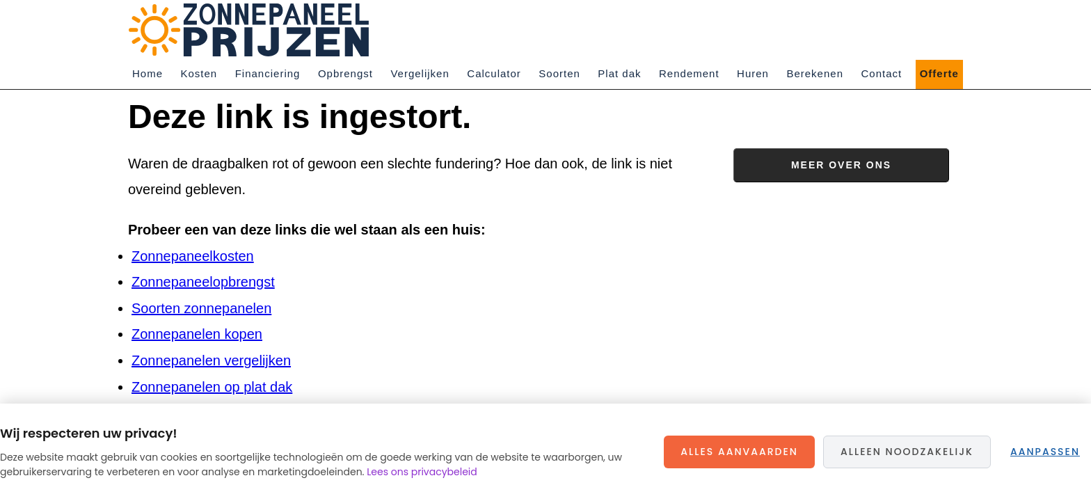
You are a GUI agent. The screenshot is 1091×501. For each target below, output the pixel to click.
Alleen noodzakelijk (907, 452)
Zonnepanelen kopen (197, 334)
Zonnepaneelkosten (193, 256)
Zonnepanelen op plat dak (212, 387)
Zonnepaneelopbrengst (203, 281)
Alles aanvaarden (739, 452)
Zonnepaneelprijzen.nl (253, 29)
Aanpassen (1045, 452)
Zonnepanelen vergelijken (211, 360)
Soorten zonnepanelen (201, 308)
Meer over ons (841, 164)
